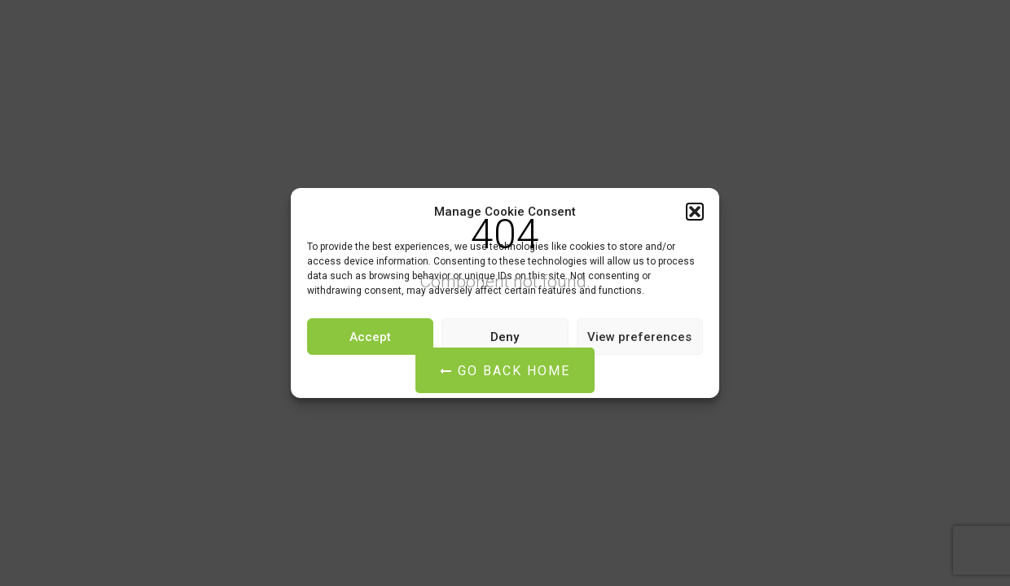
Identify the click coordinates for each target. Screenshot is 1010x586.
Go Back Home (505, 370)
